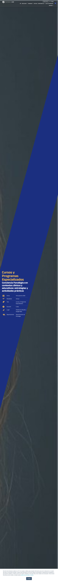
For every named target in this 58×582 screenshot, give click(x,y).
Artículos (35, 3)
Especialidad (24, 3)
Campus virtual (45, 1)
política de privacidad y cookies (27, 575)
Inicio (20, 4)
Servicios (50, 5)
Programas (30, 3)
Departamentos (41, 3)
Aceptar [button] (28, 578)
